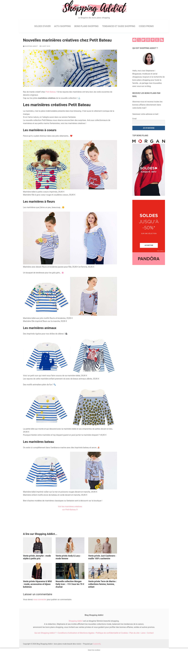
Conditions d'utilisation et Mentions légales (76, 633)
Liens (143, 633)
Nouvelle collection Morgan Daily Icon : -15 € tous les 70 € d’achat (70, 584)
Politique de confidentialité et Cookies (112, 633)
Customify (97, 644)
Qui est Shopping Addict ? (45, 633)
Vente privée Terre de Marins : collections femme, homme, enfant (102, 584)
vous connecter (39, 599)
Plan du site (134, 633)
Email (134, 119)
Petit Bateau (51, 92)
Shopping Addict (30, 46)
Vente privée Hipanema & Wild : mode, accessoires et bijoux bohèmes (37, 584)
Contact (150, 633)
